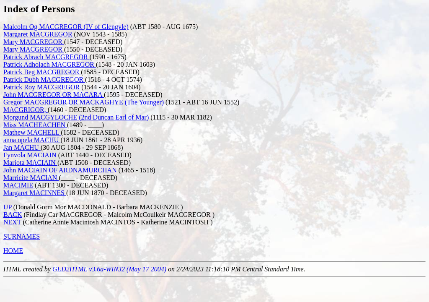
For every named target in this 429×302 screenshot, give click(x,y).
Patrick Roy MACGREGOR (42, 87)
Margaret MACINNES (34, 192)
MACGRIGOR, (25, 109)
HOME (13, 250)
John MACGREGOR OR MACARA (53, 94)
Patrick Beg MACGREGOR (42, 72)
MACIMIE (19, 185)
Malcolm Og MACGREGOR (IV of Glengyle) (66, 26)
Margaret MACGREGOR (38, 34)
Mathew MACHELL (32, 132)
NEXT (12, 222)
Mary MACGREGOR (33, 41)
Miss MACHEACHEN (35, 124)
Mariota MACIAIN (30, 162)
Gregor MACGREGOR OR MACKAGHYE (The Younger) (83, 102)
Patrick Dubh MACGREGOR (44, 79)
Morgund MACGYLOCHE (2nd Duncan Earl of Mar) (76, 117)
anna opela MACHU (31, 139)
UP (7, 207)
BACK (12, 214)
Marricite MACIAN (31, 177)
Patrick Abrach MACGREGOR (46, 56)
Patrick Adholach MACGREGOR (49, 64)
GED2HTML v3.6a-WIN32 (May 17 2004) (109, 269)
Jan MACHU (22, 147)
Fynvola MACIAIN (30, 155)
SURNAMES (21, 236)
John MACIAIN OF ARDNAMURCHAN (61, 170)
